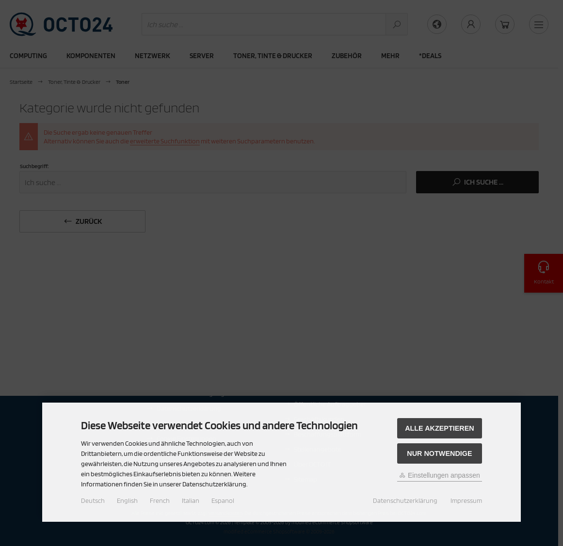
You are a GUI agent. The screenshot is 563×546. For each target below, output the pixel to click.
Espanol (222, 500)
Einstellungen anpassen (439, 475)
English (127, 500)
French (160, 500)
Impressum (466, 500)
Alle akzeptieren (439, 428)
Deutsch (93, 500)
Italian (190, 500)
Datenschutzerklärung (405, 500)
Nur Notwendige (439, 453)
